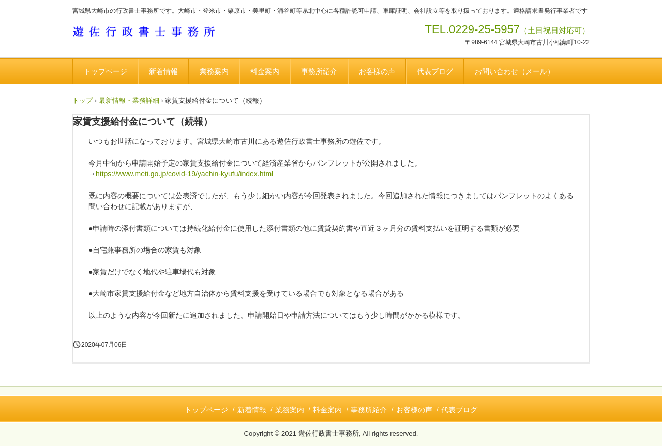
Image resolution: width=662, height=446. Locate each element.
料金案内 (264, 71)
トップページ (105, 71)
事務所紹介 (319, 71)
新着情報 (163, 71)
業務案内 (214, 71)
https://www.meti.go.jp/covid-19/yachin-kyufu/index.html (184, 174)
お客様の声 (377, 71)
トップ (82, 101)
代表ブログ (435, 71)
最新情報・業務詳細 (129, 101)
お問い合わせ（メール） (514, 71)
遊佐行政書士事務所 (148, 33)
